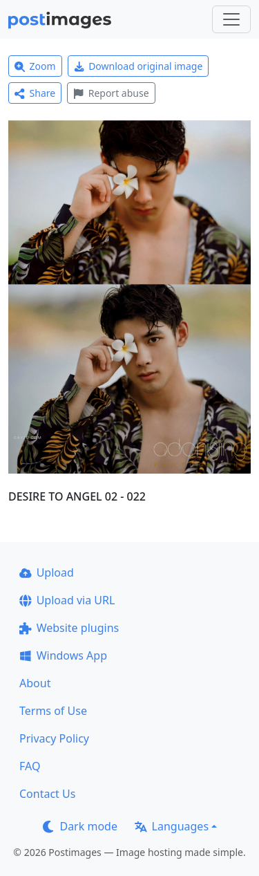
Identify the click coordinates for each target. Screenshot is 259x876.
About (34, 683)
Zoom (35, 66)
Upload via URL (67, 600)
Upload (46, 572)
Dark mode (80, 826)
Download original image (138, 66)
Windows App (63, 655)
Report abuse (110, 93)
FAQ (29, 766)
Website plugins (69, 627)
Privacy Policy (54, 738)
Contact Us (47, 793)
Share (35, 93)
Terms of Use (53, 710)
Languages (172, 826)
